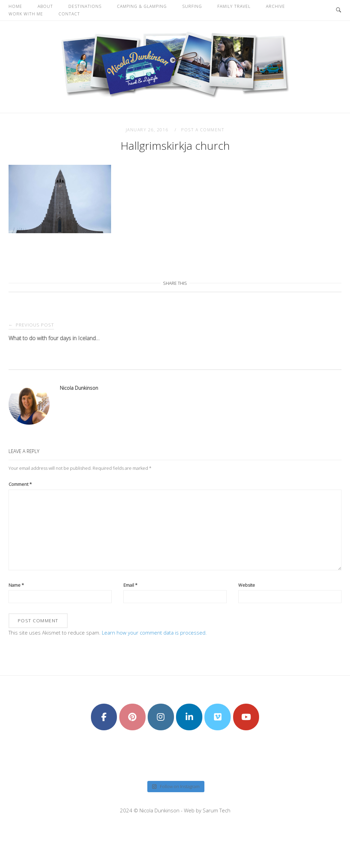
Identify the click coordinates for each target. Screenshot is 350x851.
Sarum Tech (216, 810)
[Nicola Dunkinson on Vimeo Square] (217, 717)
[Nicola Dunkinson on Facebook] (104, 717)
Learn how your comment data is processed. (154, 632)
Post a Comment (202, 130)
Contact (69, 14)
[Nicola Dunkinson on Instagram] (161, 717)
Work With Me (26, 14)
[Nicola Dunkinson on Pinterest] (132, 717)
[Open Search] (338, 10)
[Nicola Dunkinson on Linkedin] (189, 717)
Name (16, 585)
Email (130, 585)
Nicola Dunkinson (79, 388)
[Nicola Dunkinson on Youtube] (246, 717)
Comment (20, 484)
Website (246, 585)
